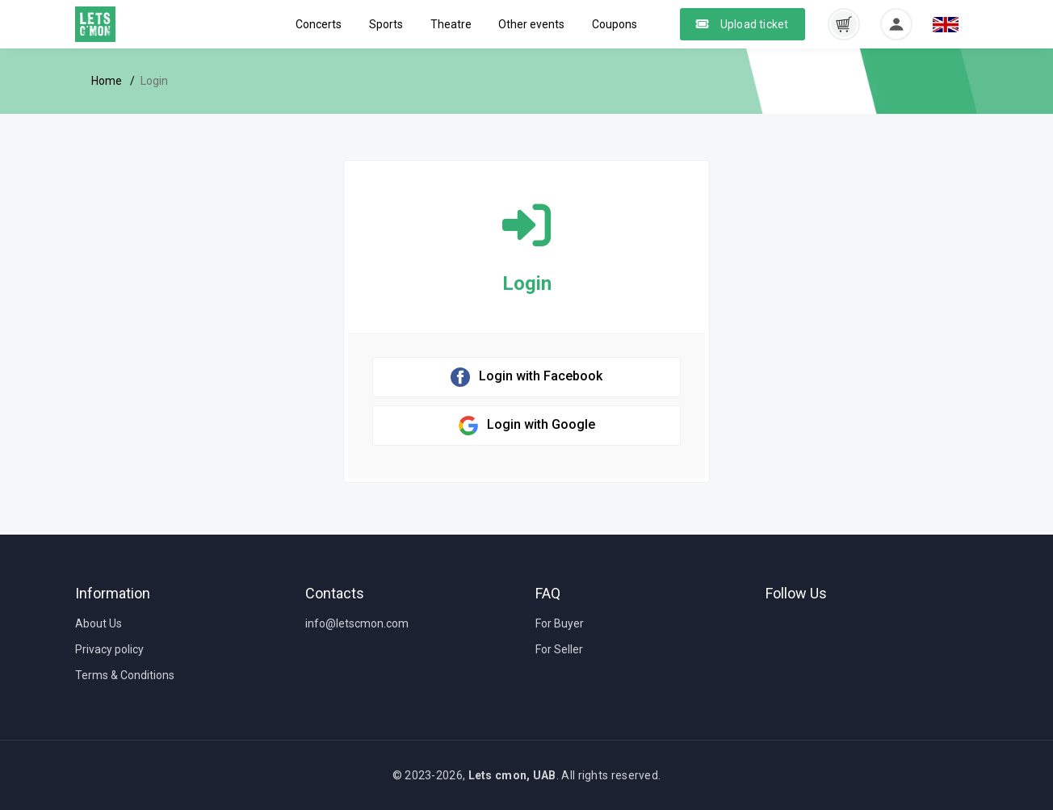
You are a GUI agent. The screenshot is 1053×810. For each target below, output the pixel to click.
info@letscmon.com (357, 623)
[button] (844, 23)
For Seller (559, 649)
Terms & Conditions (124, 675)
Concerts (319, 24)
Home (106, 80)
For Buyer (559, 623)
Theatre (451, 24)
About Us (98, 623)
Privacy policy (109, 649)
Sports (386, 24)
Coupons (614, 24)
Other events (531, 24)
